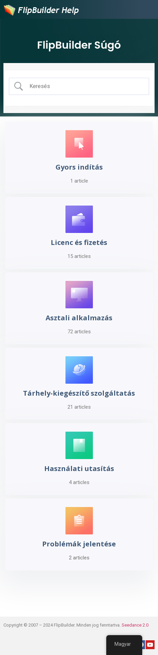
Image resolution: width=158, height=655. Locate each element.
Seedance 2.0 (135, 625)
